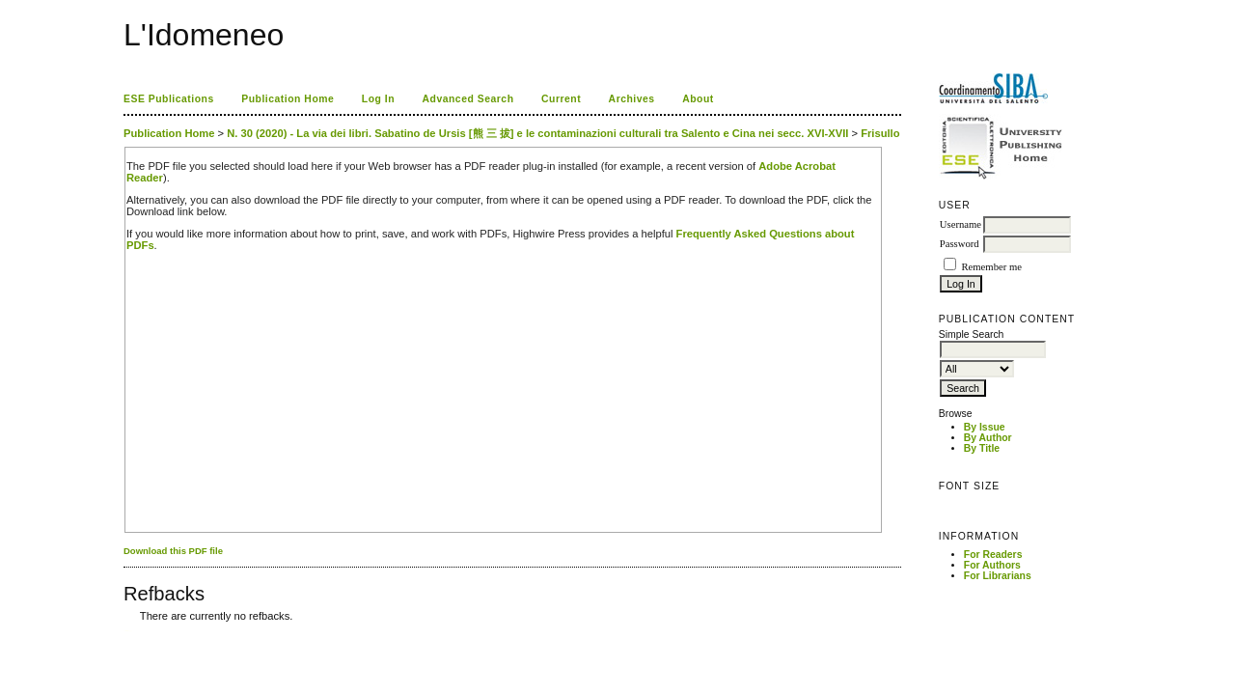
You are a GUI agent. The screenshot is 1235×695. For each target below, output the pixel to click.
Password (959, 243)
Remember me (991, 267)
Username (960, 224)
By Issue (984, 427)
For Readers (993, 554)
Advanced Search (468, 99)
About (698, 99)
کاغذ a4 (125, 630)
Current (561, 99)
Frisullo (880, 133)
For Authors (992, 565)
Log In (378, 99)
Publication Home (287, 99)
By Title (982, 448)
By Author (988, 437)
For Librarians (997, 575)
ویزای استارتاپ (128, 630)
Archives (632, 99)
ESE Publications (169, 99)
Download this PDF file (173, 550)
